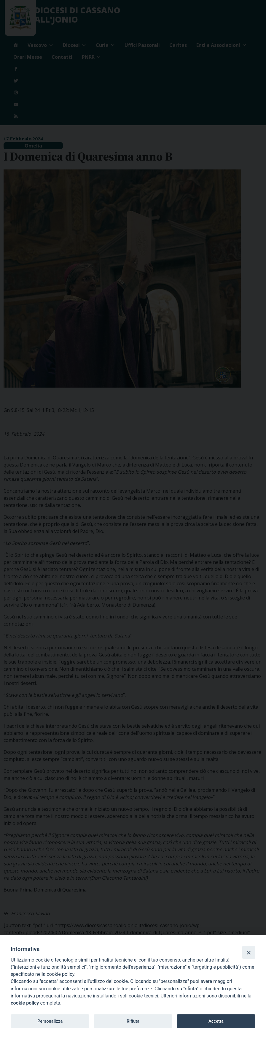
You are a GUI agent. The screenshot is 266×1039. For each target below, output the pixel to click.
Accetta (216, 1021)
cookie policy (25, 1003)
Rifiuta (133, 1021)
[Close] (248, 952)
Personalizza (50, 1021)
